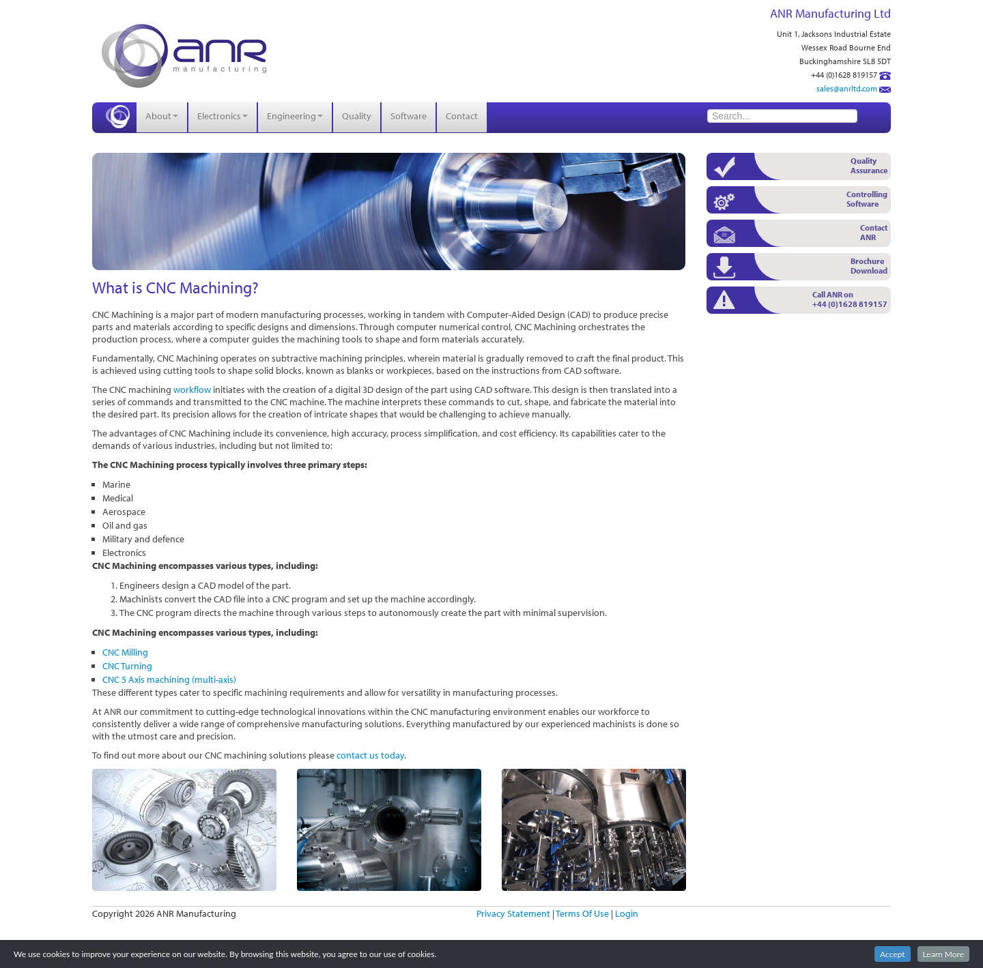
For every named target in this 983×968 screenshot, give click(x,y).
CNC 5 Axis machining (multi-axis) (169, 679)
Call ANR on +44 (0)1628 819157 (849, 299)
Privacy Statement (513, 913)
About (161, 116)
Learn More (943, 954)
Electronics (222, 116)
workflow (192, 389)
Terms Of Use (582, 913)
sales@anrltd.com (846, 88)
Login (626, 913)
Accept (892, 954)
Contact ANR (873, 232)
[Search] (782, 116)
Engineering (295, 116)
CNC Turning (127, 666)
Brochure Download (869, 266)
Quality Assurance (869, 165)
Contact (462, 116)
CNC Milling (125, 652)
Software (408, 116)
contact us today (370, 755)
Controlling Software (866, 199)
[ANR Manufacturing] (184, 54)
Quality (356, 116)
